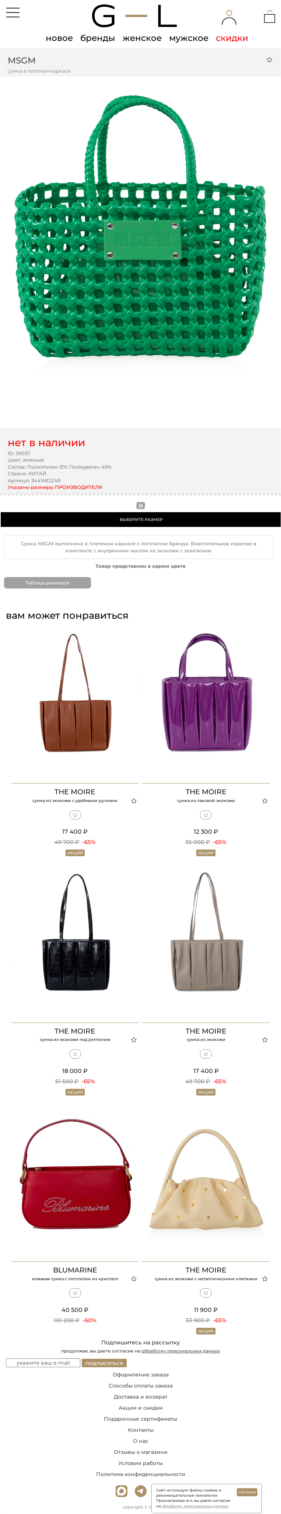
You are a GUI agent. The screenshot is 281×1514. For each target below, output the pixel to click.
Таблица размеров (47, 583)
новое (59, 38)
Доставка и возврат (141, 1396)
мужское (188, 38)
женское (142, 38)
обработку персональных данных (180, 1351)
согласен (247, 1492)
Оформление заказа (141, 1374)
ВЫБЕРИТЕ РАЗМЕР (141, 519)
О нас (140, 1441)
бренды (97, 38)
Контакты (141, 1430)
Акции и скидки (141, 1407)
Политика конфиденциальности (140, 1474)
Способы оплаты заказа (141, 1385)
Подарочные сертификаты (140, 1419)
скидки (232, 38)
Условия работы (140, 1463)
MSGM (22, 60)
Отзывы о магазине (141, 1452)
